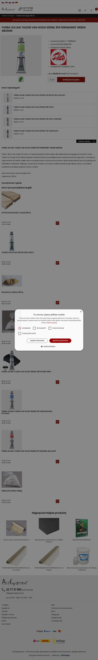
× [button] (81, 312)
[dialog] (49, 330)
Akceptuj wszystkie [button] (60, 341)
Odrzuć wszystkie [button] (37, 341)
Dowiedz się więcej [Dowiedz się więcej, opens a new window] (51, 323)
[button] (49, 346)
